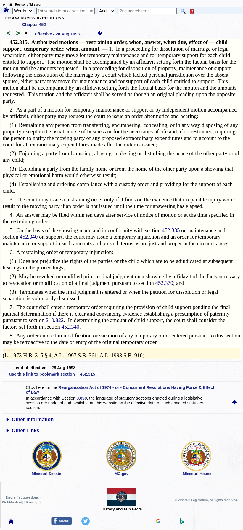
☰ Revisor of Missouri (25, 4)
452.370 (164, 283)
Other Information (33, 419)
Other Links (25, 430)
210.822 (55, 320)
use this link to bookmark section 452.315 (52, 374)
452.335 (171, 230)
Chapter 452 (34, 24)
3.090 (82, 398)
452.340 (29, 237)
